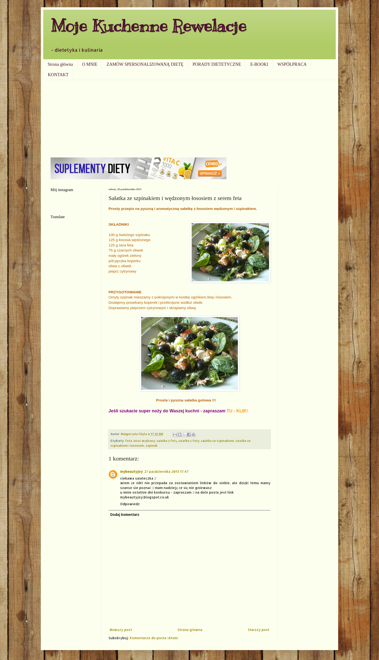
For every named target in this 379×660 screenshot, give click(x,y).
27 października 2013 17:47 (166, 471)
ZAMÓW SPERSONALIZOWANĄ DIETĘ (145, 64)
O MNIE (89, 64)
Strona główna (60, 64)
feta (128, 441)
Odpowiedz (130, 504)
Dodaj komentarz (124, 514)
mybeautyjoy (131, 471)
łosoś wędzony (144, 441)
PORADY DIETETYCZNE (217, 64)
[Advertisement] (189, 116)
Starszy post (258, 630)
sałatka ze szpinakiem (217, 441)
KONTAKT (58, 74)
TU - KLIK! (237, 410)
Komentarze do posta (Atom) (154, 638)
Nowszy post (121, 630)
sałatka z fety (188, 441)
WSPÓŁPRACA (291, 64)
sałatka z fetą (167, 441)
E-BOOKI (259, 64)
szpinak (151, 445)
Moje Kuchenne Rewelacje (148, 25)
